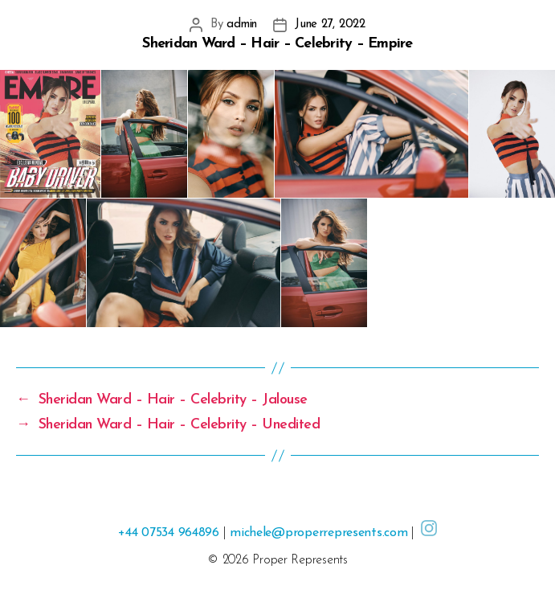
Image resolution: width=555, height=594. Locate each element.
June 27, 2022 (330, 24)
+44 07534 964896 (168, 532)
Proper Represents (299, 560)
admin (241, 24)
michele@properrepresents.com (318, 532)
